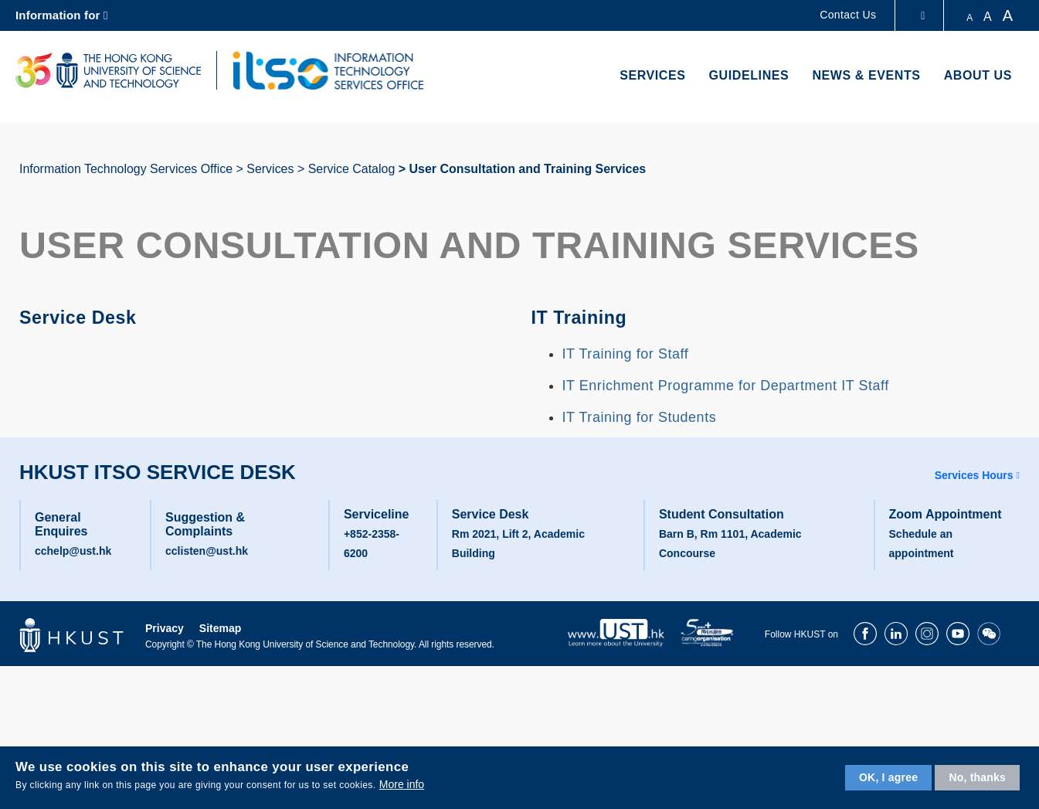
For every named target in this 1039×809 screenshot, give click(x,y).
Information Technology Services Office (126, 168)
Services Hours (974, 475)
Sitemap (220, 628)
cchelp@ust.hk (73, 551)
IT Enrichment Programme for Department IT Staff (725, 385)
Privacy (164, 628)
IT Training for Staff (625, 354)
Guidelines (749, 75)
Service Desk (82, 317)
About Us (978, 75)
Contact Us (848, 14)
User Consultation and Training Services (527, 168)
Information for (57, 15)
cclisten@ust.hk (206, 551)
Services (652, 75)
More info (401, 784)
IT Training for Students (639, 417)
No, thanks (977, 777)
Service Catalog (352, 168)
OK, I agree (888, 777)
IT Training (582, 317)
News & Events (866, 75)
